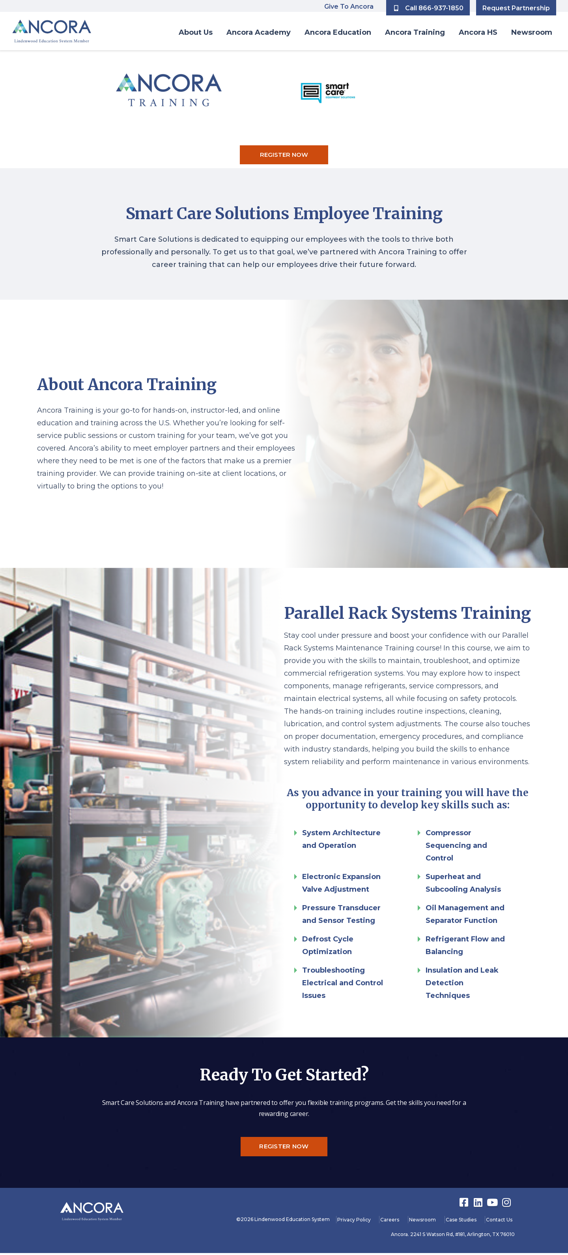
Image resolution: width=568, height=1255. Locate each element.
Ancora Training (415, 32)
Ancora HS (478, 32)
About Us (196, 32)
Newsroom (531, 32)
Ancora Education (338, 32)
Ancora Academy (258, 32)
